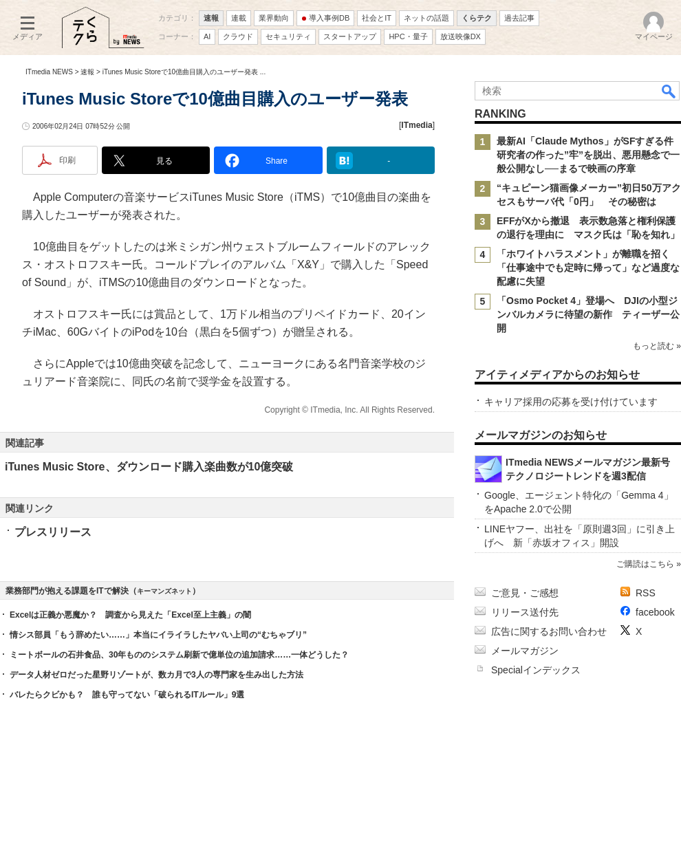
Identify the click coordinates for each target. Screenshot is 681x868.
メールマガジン (525, 650)
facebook (655, 612)
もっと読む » (657, 346)
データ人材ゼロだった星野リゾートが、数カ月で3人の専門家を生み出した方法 (156, 675)
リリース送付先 (525, 612)
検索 (669, 90)
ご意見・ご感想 (525, 592)
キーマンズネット (164, 591)
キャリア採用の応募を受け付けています (571, 401)
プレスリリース (52, 532)
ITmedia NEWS (49, 72)
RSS (646, 592)
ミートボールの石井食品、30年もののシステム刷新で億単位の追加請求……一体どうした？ (179, 655)
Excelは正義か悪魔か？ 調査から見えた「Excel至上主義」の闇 (130, 615)
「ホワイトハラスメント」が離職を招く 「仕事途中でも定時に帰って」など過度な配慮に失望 (588, 267)
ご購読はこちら (645, 564)
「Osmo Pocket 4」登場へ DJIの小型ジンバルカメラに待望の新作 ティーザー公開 (588, 314)
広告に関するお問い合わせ (549, 631)
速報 (87, 72)
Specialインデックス (536, 669)
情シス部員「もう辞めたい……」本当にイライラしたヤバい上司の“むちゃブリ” (158, 635)
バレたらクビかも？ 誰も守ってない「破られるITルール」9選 (127, 694)
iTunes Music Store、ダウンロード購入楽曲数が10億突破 (149, 467)
